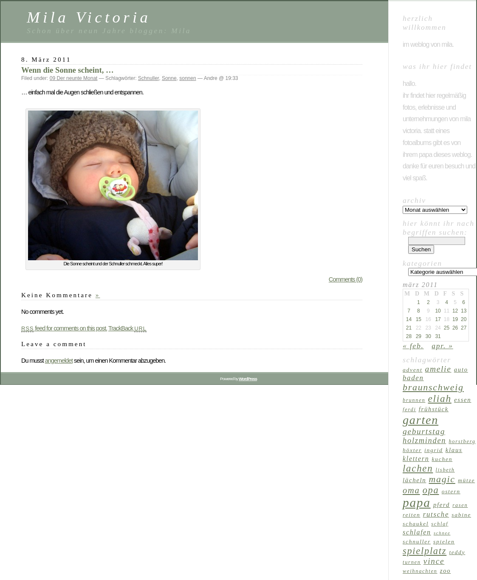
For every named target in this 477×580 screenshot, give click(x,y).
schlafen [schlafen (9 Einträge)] (417, 532)
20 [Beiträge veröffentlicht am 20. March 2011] (463, 319)
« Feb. (413, 345)
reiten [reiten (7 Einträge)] (411, 515)
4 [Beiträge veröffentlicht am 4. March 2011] (446, 302)
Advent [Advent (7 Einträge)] (412, 370)
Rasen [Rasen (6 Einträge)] (460, 505)
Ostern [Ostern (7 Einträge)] (451, 491)
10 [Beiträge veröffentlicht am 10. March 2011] (437, 311)
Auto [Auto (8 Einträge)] (461, 369)
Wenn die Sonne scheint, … (67, 69)
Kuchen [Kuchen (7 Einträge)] (442, 459)
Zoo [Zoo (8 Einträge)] (445, 570)
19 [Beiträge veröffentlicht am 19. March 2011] (455, 319)
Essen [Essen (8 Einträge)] (462, 399)
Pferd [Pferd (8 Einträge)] (441, 504)
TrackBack (127, 328)
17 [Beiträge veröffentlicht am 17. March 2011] (437, 319)
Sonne (169, 78)
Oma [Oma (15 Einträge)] (411, 490)
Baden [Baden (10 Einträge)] (413, 378)
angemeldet (59, 360)
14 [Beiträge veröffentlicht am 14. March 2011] (409, 319)
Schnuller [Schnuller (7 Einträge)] (417, 541)
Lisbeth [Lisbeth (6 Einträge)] (445, 470)
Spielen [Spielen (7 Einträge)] (443, 541)
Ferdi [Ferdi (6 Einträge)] (409, 409)
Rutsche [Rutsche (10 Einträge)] (436, 514)
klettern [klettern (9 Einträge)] (416, 458)
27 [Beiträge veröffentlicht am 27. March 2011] (463, 328)
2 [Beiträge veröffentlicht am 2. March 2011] (428, 302)
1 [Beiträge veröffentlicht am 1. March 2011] (418, 302)
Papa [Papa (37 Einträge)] (417, 502)
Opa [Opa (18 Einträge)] (431, 490)
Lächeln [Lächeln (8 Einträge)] (414, 480)
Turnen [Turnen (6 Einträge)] (412, 562)
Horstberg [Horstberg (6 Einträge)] (462, 441)
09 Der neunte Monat (74, 78)
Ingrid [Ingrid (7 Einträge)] (433, 450)
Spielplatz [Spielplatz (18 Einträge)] (424, 551)
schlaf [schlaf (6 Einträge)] (439, 524)
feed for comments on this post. (64, 328)
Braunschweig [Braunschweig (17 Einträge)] (433, 387)
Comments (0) (345, 279)
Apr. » (442, 345)
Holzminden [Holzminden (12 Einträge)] (424, 440)
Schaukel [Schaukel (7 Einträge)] (416, 523)
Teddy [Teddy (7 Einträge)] (457, 552)
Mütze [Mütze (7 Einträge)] (466, 480)
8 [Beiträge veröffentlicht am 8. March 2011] (418, 311)
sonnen (187, 78)
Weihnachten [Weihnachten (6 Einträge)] (420, 571)
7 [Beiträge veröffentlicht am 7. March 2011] (408, 311)
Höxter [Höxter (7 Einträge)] (412, 450)
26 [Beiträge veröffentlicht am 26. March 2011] (455, 328)
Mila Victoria (89, 17)
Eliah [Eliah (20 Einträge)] (439, 398)
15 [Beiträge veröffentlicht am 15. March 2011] (418, 319)
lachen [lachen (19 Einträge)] (418, 468)
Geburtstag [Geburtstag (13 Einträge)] (424, 431)
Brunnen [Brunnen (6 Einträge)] (414, 400)
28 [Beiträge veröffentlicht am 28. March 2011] (409, 336)
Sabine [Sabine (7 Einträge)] (461, 515)
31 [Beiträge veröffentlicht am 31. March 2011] (437, 336)
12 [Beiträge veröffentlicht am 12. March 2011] (455, 311)
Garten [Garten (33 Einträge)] (420, 419)
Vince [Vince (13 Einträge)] (433, 561)
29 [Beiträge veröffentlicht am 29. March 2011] (418, 336)
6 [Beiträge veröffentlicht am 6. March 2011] (463, 302)
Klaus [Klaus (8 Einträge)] (454, 449)
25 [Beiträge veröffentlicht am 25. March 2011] (446, 328)
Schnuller (148, 78)
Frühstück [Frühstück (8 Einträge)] (434, 409)
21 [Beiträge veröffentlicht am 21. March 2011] (409, 328)
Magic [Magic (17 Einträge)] (442, 479)
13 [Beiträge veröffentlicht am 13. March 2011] (463, 311)
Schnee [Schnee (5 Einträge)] (442, 533)
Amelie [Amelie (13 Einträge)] (438, 368)
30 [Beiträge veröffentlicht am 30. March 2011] (428, 336)
